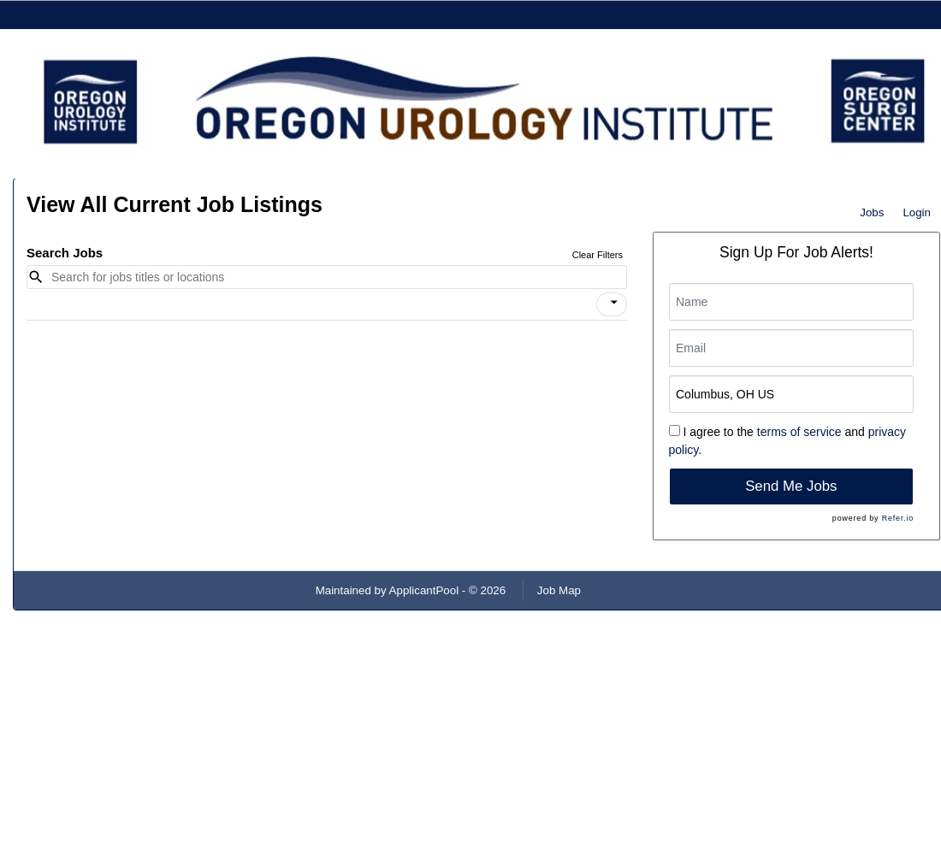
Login (917, 212)
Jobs (872, 212)
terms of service (799, 432)
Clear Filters (597, 255)
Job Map (559, 590)
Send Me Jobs (791, 486)
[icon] (614, 302)
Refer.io (898, 518)
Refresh (632, 590)
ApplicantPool (424, 590)
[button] (611, 304)
